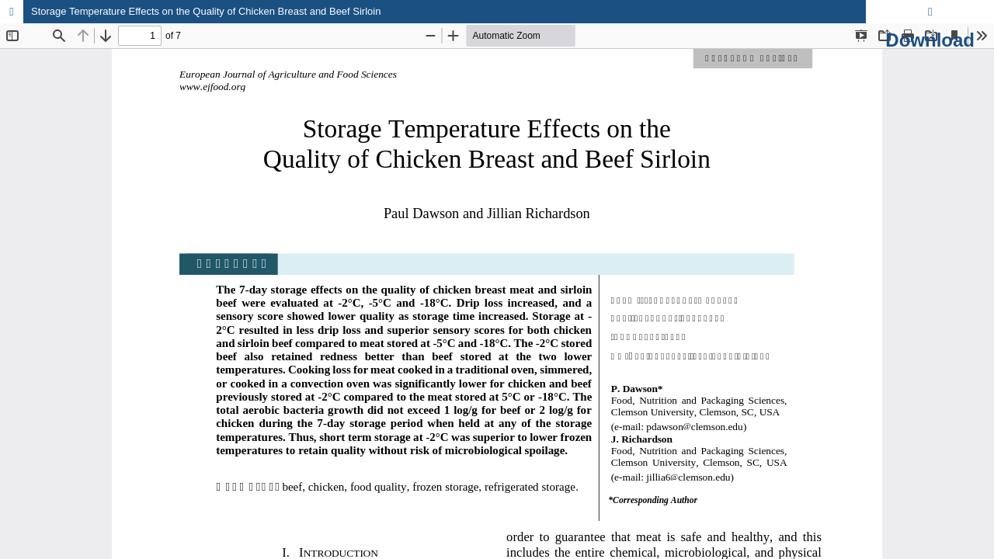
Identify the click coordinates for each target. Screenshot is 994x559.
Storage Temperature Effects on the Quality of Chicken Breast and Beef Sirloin (206, 11)
